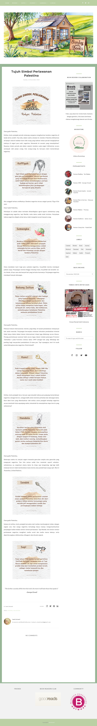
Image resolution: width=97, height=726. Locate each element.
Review (75, 245)
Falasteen (16, 610)
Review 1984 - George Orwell (82, 183)
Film (82, 249)
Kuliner (75, 253)
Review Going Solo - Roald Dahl (82, 227)
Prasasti (87, 253)
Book (80, 245)
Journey (87, 245)
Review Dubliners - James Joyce (82, 218)
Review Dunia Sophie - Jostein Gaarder (82, 191)
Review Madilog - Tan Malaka (81, 174)
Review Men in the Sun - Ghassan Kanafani (83, 200)
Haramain (88, 249)
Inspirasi (68, 253)
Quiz (67, 256)
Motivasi (68, 249)
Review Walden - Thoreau (81, 210)
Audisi (81, 253)
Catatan (10, 610)
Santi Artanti (51, 722)
